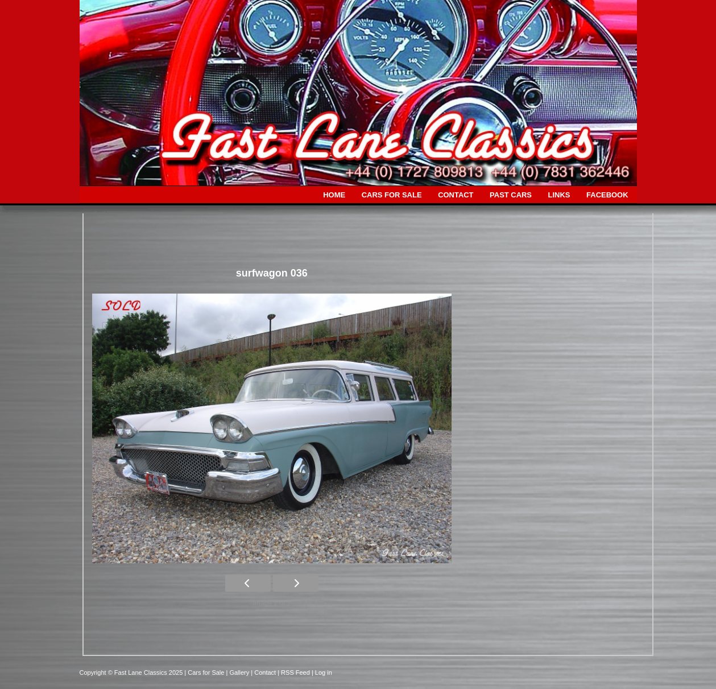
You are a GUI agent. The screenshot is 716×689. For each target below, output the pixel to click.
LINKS (559, 195)
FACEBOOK (607, 195)
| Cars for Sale (205, 672)
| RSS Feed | (296, 672)
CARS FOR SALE (392, 195)
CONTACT (455, 195)
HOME (334, 195)
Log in (323, 672)
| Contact (264, 672)
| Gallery (238, 672)
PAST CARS (511, 195)
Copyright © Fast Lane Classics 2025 (132, 672)
